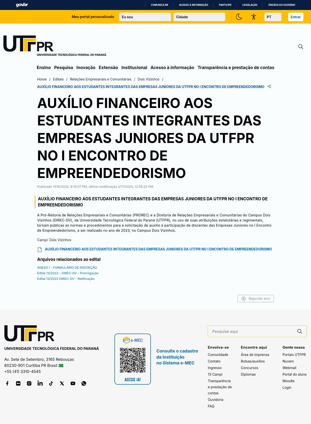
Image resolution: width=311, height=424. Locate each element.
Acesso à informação (193, 5)
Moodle (289, 381)
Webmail (289, 368)
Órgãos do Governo (281, 5)
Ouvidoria (215, 400)
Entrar (296, 17)
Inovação (86, 67)
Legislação (250, 5)
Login (287, 387)
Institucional (134, 67)
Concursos (249, 368)
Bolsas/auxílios (253, 361)
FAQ (211, 406)
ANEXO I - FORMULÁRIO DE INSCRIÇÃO (67, 267)
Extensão (108, 67)
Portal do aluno (295, 374)
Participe (225, 5)
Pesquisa (63, 67)
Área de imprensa (255, 355)
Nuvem (288, 361)
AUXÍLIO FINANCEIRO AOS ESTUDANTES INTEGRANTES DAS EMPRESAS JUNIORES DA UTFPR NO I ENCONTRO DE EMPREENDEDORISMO (154, 249)
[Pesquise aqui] (252, 331)
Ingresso (215, 368)
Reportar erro (255, 298)
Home (42, 79)
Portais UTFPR (294, 355)
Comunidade (218, 355)
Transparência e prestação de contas (236, 67)
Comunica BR (159, 5)
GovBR (22, 5)
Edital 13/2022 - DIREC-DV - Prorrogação (68, 273)
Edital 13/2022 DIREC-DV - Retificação (65, 279)
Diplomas (248, 374)
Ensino (44, 67)
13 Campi (215, 374)
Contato (214, 361)
